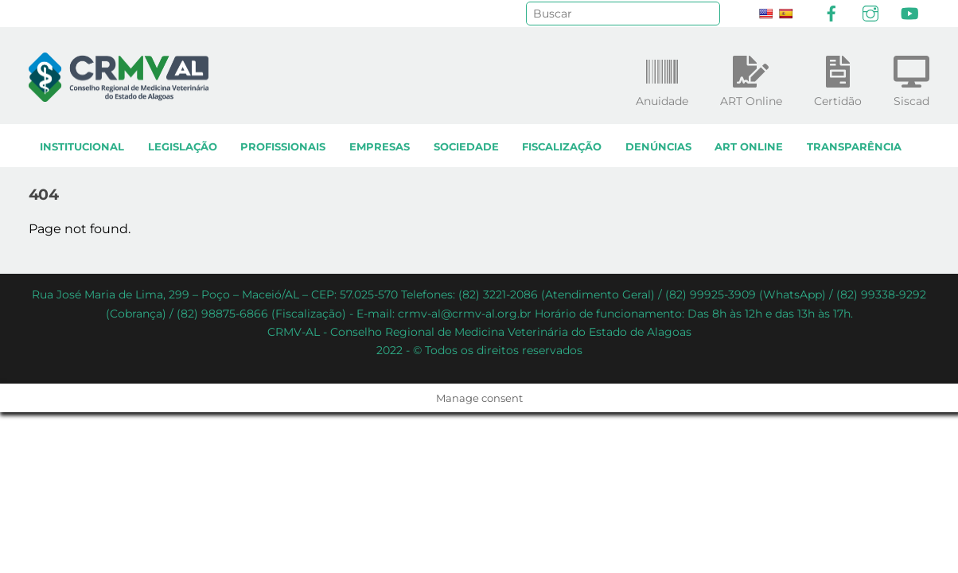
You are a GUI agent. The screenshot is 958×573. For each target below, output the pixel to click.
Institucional (82, 147)
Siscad (911, 78)
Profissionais (282, 147)
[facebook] (831, 12)
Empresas (379, 147)
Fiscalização (562, 147)
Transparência (854, 147)
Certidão (838, 78)
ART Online (749, 147)
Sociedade (466, 147)
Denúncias (658, 147)
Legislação (182, 147)
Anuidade (662, 78)
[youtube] (909, 12)
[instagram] (870, 12)
